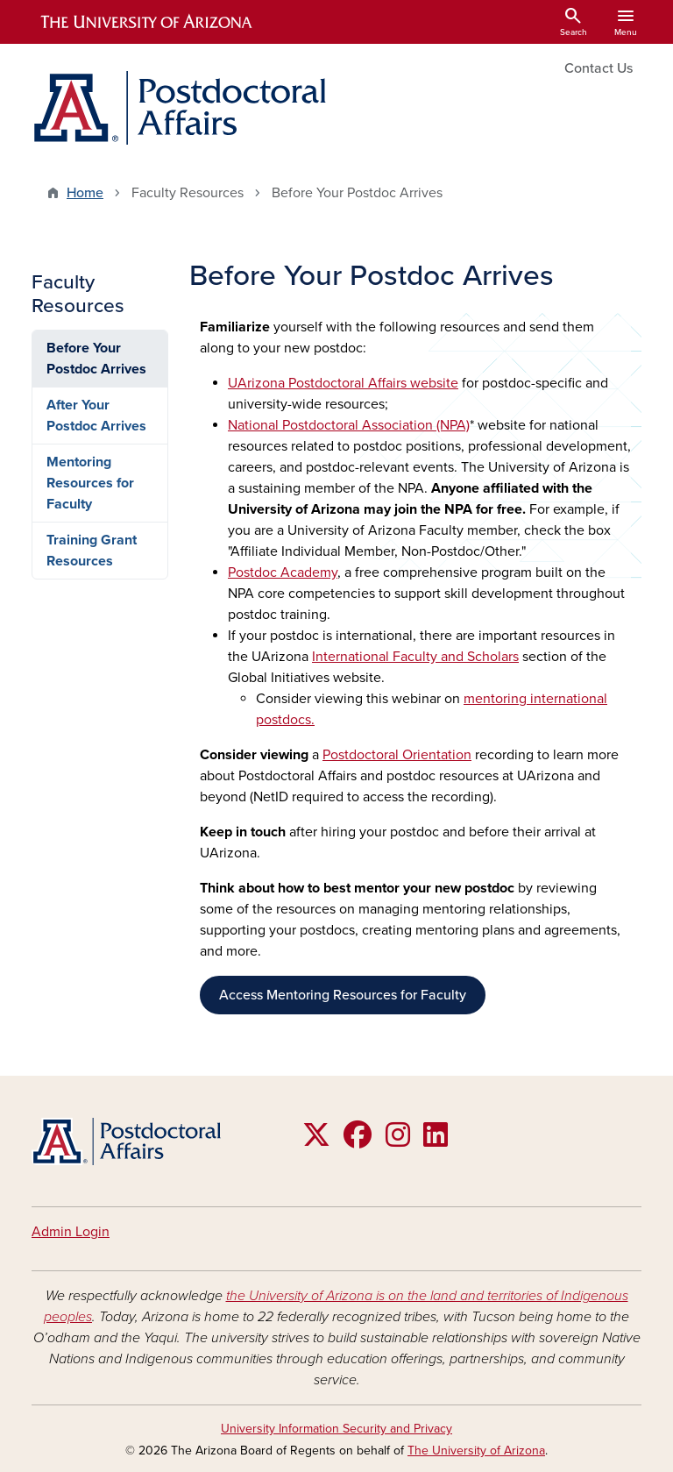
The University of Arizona (476, 1450)
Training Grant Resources (91, 550)
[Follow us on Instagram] (398, 1140)
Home (85, 193)
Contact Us (598, 68)
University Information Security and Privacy (336, 1428)
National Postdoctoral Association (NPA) (349, 425)
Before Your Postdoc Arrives (96, 358)
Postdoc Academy (282, 572)
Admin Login (71, 1232)
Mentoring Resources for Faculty (90, 483)
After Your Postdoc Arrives (96, 415)
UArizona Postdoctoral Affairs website (343, 383)
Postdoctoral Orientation (396, 755)
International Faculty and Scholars (415, 656)
